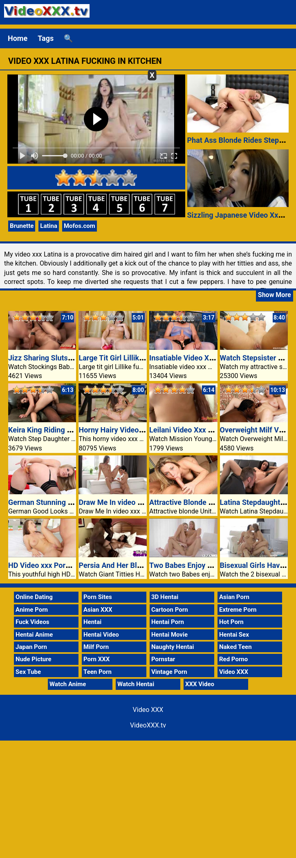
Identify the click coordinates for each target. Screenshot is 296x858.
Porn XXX (96, 659)
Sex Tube (28, 672)
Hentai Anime (34, 634)
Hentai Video (101, 634)
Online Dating (34, 597)
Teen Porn (97, 672)
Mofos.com (79, 226)
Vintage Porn (169, 672)
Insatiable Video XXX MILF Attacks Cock (216, 358)
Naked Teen (235, 647)
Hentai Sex (234, 634)
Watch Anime (67, 684)
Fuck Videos (32, 622)
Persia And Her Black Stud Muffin (133, 565)
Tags (46, 38)
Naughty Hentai (172, 647)
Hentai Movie (169, 634)
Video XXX (233, 672)
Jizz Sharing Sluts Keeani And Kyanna (70, 358)
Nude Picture (34, 659)
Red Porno (233, 659)
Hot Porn (231, 622)
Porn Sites (97, 597)
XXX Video (199, 684)
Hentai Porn (167, 622)
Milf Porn (96, 647)
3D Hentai (164, 597)
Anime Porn (32, 609)
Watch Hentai (135, 684)
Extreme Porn (237, 609)
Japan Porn (31, 647)
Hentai (92, 622)
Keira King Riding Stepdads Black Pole (71, 430)
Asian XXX (97, 609)
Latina (48, 226)
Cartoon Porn (169, 609)
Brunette (22, 226)
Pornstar (163, 659)
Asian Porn (234, 597)
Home (17, 38)
